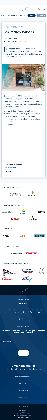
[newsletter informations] (28, 327)
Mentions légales (23, 410)
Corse (32, 15)
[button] (5, 9)
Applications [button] (23, 397)
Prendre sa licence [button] (22, 376)
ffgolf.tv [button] (22, 390)
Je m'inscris (23, 353)
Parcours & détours (8, 15)
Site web (8, 171)
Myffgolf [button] (22, 383)
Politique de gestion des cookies (23, 415)
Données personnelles (23, 413)
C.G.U (23, 412)
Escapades (21, 15)
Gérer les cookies (23, 417)
